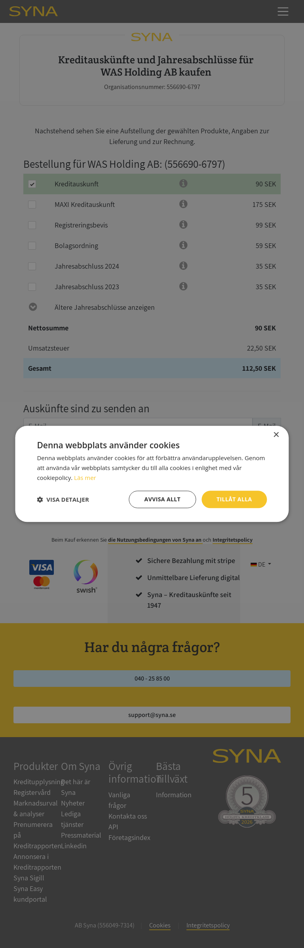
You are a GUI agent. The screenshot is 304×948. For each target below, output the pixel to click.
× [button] (276, 435)
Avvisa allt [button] (162, 499)
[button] (63, 499)
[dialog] (152, 474)
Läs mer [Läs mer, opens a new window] (85, 478)
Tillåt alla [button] (234, 499)
